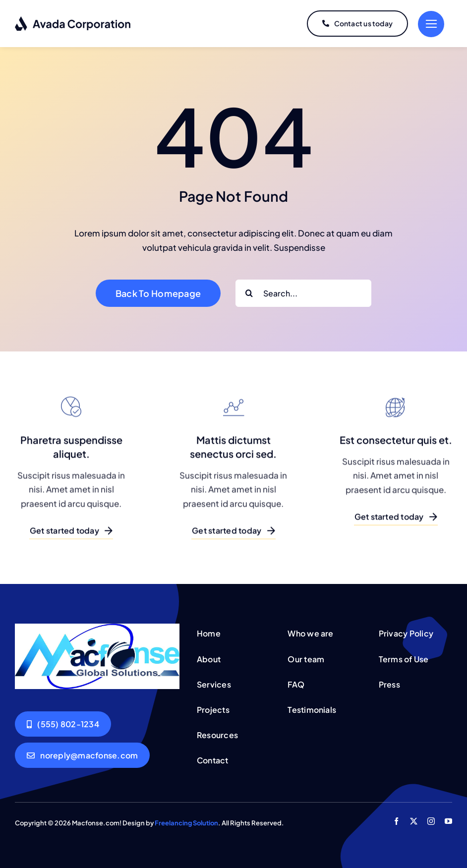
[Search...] (303, 293)
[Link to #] (431, 24)
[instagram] (431, 821)
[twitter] (413, 821)
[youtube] (448, 821)
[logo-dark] (73, 19)
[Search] (249, 293)
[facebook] (396, 821)
